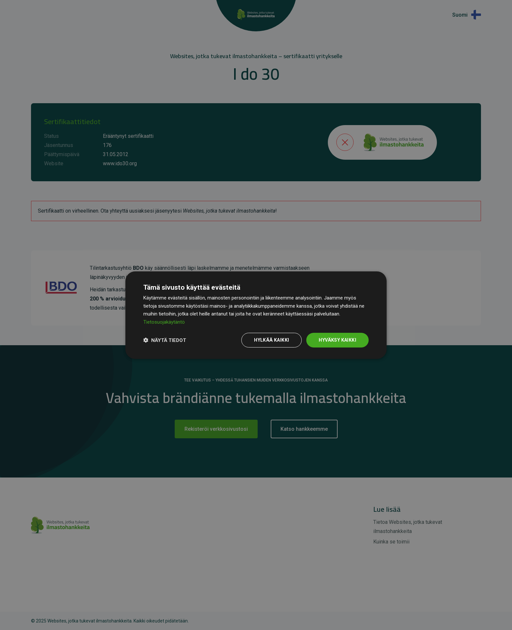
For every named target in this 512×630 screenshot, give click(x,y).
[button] (164, 340)
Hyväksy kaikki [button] (337, 340)
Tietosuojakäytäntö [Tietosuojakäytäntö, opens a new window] (164, 322)
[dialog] (256, 315)
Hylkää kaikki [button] (271, 340)
